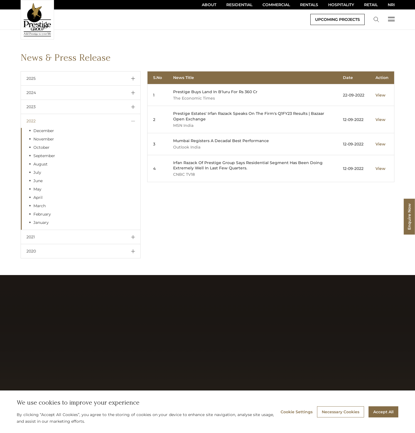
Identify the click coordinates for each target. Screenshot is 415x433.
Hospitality (341, 4)
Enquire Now (409, 216)
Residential (239, 4)
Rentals (309, 4)
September (44, 155)
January (41, 222)
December (43, 130)
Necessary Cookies (340, 411)
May (37, 189)
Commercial (276, 4)
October (41, 147)
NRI (391, 4)
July (37, 172)
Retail (371, 4)
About (209, 4)
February (42, 214)
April (38, 197)
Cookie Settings (297, 411)
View (380, 95)
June (38, 180)
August (40, 164)
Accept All (383, 411)
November (43, 139)
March (39, 205)
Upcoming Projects (337, 19)
